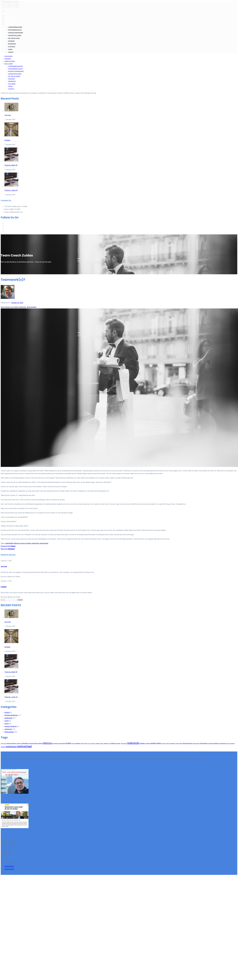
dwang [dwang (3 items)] (56, 743)
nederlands (22, 307)
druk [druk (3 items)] (53, 743)
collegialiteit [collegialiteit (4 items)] (24, 743)
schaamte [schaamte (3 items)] (172, 743)
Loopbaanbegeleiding (15, 27)
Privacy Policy (9, 869)
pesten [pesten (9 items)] (153, 743)
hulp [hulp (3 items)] (85, 743)
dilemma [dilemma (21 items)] (47, 743)
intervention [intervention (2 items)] (92, 743)
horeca (22, 543)
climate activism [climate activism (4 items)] (11, 743)
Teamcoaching (9, 21)
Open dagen (8, 16)
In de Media (11, 46)
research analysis (10, 726)
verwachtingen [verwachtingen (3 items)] (223, 743)
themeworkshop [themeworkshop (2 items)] (196, 743)
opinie (6, 721)
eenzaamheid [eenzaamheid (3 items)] (62, 743)
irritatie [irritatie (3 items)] (97, 743)
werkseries (8, 729)
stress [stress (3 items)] (180, 743)
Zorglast (4, 587)
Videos (10, 49)
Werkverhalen (31, 307)
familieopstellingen (11, 715)
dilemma (17, 543)
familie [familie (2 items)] (73, 743)
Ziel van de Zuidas (14, 38)
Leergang (7, 18)
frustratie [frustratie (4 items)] (77, 743)
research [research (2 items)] (167, 743)
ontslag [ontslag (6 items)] (142, 743)
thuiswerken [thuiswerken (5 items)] (204, 743)
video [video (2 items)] (228, 743)
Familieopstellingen (14, 35)
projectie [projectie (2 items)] (163, 743)
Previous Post (8, 546)
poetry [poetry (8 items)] (158, 743)
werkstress (35, 543)
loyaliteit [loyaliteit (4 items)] (112, 743)
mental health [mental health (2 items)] (124, 743)
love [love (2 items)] (109, 743)
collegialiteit (9, 543)
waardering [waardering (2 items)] (232, 743)
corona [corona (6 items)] (40, 743)
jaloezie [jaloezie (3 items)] (106, 743)
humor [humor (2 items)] (88, 743)
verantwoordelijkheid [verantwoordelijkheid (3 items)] (213, 743)
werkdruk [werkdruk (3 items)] (3, 747)
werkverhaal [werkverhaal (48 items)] (24, 746)
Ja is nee (4, 566)
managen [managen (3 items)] (117, 743)
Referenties (12, 43)
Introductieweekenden (15, 32)
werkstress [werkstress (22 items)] (11, 746)
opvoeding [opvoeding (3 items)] (147, 743)
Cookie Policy (9, 866)
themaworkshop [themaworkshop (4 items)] (187, 743)
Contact (11, 52)
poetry (6, 723)
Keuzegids (11, 41)
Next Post (8, 549)
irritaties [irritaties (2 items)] (101, 743)
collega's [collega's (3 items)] (18, 743)
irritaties (28, 543)
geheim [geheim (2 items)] (82, 743)
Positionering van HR (15, 30)
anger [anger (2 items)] (2, 743)
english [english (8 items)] (68, 743)
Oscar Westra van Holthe (9, 307)
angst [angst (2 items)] (5, 743)
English (7, 712)
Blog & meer (8, 24)
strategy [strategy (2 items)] (177, 743)
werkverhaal (44, 543)
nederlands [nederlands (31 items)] (133, 743)
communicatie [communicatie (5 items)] (33, 743)
